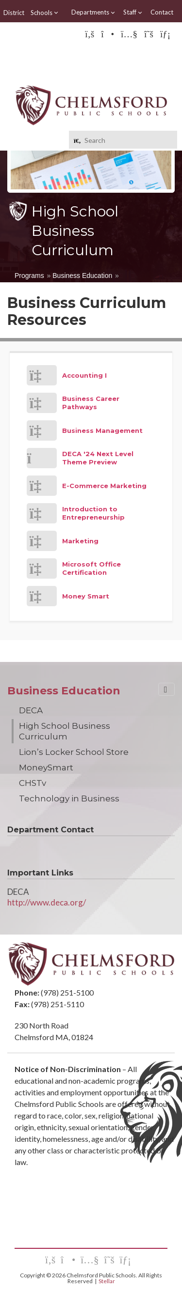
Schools (45, 12)
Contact (161, 12)
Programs (29, 275)
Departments (93, 12)
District (13, 12)
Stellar (107, 1281)
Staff (133, 12)
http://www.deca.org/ (46, 902)
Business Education (82, 275)
